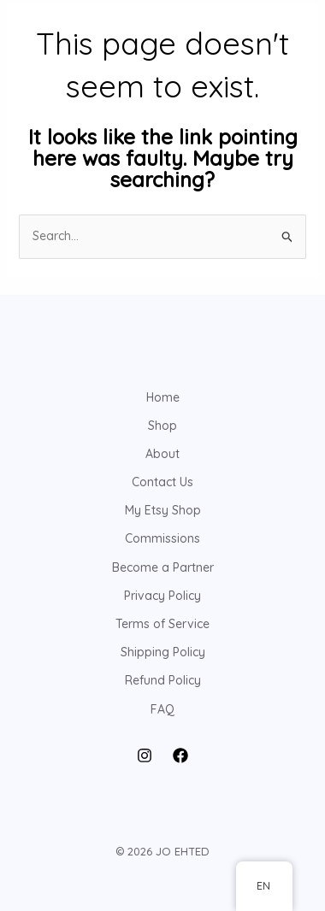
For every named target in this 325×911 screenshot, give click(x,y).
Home (163, 397)
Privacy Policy (162, 595)
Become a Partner (163, 567)
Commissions (162, 538)
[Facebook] (180, 755)
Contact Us (162, 482)
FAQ (162, 709)
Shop (162, 425)
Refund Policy (163, 680)
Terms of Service (162, 624)
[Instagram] (144, 755)
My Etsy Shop (163, 510)
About (162, 453)
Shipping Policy (163, 652)
